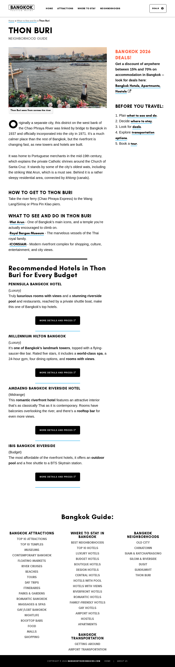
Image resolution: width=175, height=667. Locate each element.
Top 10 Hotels (87, 548)
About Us (122, 661)
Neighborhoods (110, 8)
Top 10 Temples (31, 544)
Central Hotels (87, 575)
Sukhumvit (143, 570)
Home (49, 8)
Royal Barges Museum (27, 233)
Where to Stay (87, 8)
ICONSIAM (18, 244)
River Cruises (31, 566)
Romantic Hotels (87, 597)
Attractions (65, 8)
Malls (32, 631)
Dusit (143, 564)
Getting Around (87, 644)
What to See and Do (27, 20)
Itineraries (32, 588)
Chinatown (143, 548)
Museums (31, 550)
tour (134, 143)
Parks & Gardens (32, 593)
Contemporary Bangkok (31, 555)
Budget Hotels (87, 559)
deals (136, 127)
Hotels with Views (87, 586)
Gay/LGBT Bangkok (32, 610)
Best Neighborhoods (87, 542)
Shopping (31, 637)
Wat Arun (17, 222)
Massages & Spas (31, 604)
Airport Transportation (87, 649)
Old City (143, 542)
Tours (32, 577)
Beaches (31, 572)
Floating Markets (32, 561)
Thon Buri (143, 575)
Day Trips (32, 582)
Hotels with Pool (87, 581)
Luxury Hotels (87, 553)
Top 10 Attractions (32, 539)
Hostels (87, 619)
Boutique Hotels (87, 564)
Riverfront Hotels (87, 591)
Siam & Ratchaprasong (143, 553)
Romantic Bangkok (32, 599)
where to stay (141, 121)
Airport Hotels (87, 613)
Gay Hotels (87, 608)
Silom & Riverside (143, 559)
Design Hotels (87, 570)
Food (32, 626)
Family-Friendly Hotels (87, 602)
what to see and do (142, 115)
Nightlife (32, 615)
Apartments (87, 624)
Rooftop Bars (32, 621)
